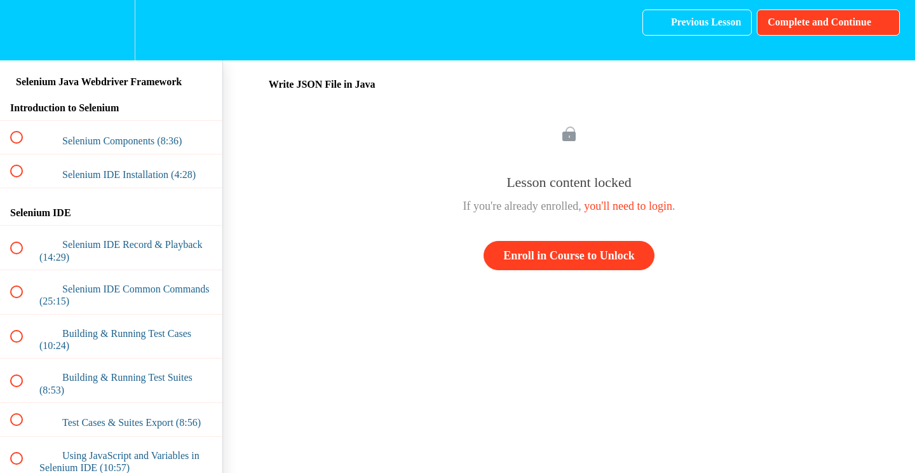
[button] (23, 30)
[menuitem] (111, 30)
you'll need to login (628, 206)
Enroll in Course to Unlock (569, 255)
